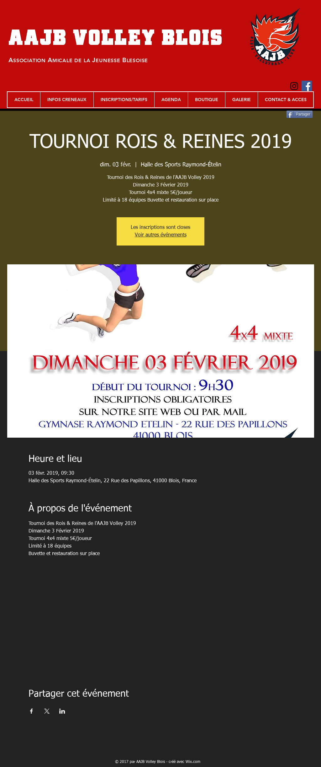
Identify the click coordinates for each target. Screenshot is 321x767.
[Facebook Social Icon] (307, 86)
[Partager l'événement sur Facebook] (31, 711)
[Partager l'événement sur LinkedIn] (62, 711)
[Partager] (299, 114)
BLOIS (192, 37)
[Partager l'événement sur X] (47, 711)
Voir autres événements (161, 235)
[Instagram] (294, 86)
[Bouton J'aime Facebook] (21, 88)
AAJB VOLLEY (85, 37)
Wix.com (193, 762)
